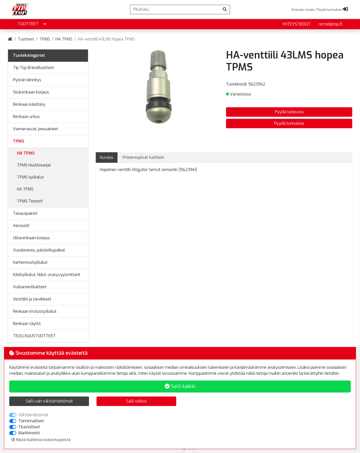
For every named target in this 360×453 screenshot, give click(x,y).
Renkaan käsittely (29, 104)
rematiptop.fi (330, 24)
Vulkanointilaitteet (29, 287)
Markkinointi (29, 433)
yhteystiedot (296, 24)
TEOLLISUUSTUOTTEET (34, 335)
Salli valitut (136, 401)
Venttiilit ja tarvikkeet (32, 299)
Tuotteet (32, 24)
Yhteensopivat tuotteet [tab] (143, 157)
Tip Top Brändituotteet (33, 67)
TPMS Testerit (30, 201)
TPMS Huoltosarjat (34, 165)
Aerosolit (21, 225)
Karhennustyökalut (30, 262)
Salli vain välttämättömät (49, 401)
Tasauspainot (25, 213)
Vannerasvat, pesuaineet (35, 129)
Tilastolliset (29, 427)
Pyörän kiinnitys (27, 79)
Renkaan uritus (26, 116)
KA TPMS (25, 189)
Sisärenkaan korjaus (31, 92)
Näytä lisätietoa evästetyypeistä (41, 440)
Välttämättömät (33, 415)
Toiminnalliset (31, 421)
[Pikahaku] (175, 9)
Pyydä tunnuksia (289, 123)
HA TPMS (64, 39)
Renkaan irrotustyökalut (34, 311)
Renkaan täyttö (27, 323)
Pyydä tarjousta (289, 111)
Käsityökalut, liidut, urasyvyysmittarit (46, 274)
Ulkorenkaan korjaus (31, 237)
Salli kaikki (180, 386)
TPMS (45, 39)
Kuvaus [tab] (106, 157)
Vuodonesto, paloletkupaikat (39, 250)
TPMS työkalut (30, 177)
